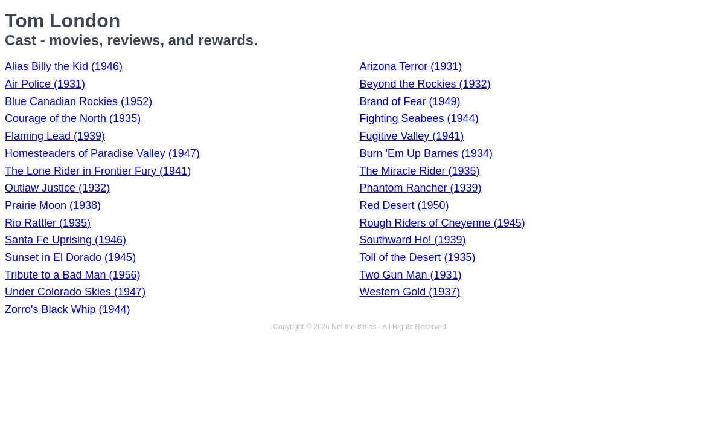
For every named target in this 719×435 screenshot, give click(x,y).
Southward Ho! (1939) (413, 240)
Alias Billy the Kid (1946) (64, 66)
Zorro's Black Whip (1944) (67, 309)
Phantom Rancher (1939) (421, 188)
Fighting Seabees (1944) (419, 118)
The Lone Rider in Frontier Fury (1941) (98, 171)
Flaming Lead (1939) (55, 136)
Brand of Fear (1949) (410, 101)
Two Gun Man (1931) (411, 275)
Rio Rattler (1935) (48, 223)
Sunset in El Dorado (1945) (70, 257)
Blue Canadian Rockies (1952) (78, 101)
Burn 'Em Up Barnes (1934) (426, 153)
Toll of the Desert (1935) (418, 257)
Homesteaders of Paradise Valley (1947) (102, 153)
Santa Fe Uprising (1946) (65, 240)
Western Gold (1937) (410, 292)
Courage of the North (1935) (73, 118)
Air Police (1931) (45, 84)
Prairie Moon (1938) (53, 205)
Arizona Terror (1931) (411, 66)
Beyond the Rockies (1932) (425, 84)
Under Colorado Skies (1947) (75, 292)
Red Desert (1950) (404, 205)
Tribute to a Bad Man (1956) (72, 275)
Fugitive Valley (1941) (412, 136)
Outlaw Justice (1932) (57, 188)
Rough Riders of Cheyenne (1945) (442, 223)
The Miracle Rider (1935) (420, 171)
